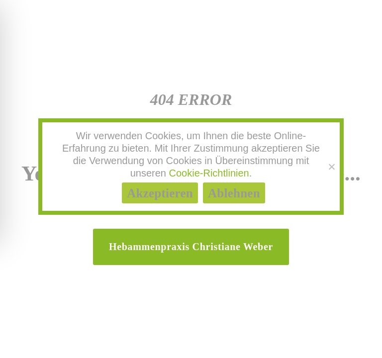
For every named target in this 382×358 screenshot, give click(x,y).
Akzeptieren (160, 193)
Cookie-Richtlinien (209, 173)
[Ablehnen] (331, 167)
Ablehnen (234, 193)
